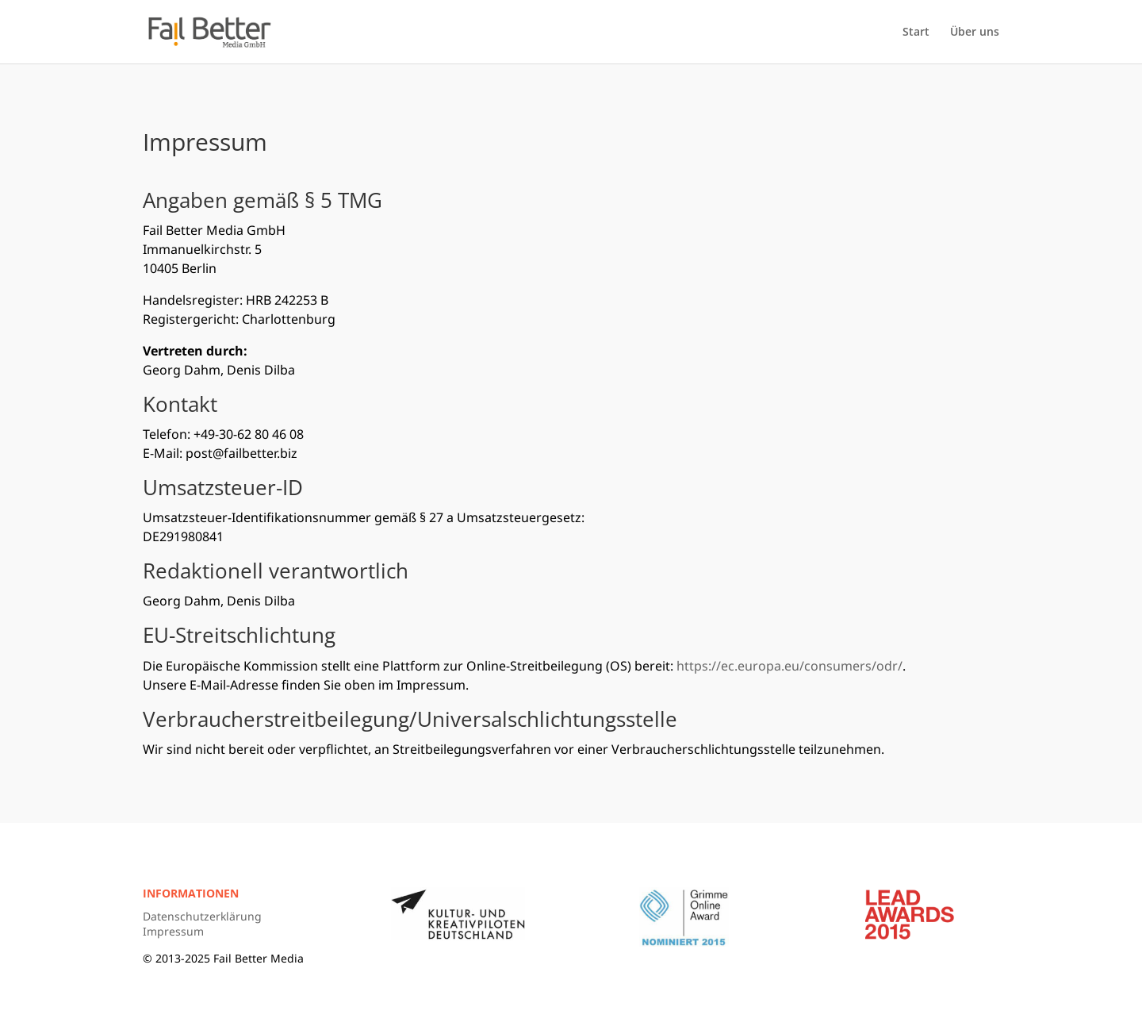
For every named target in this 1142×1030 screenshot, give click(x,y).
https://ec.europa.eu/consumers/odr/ (789, 665)
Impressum (173, 931)
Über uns (974, 32)
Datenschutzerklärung (202, 916)
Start (915, 32)
